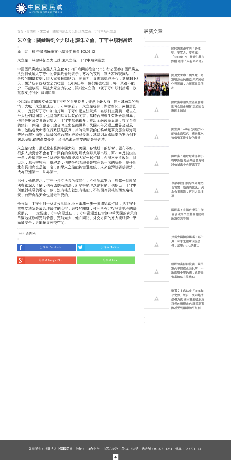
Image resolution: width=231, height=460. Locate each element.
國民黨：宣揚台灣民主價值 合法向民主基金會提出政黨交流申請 (187, 214)
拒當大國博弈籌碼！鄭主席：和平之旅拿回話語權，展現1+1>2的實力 (187, 241)
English (206, 23)
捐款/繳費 (143, 23)
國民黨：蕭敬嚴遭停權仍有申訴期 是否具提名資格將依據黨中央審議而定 (187, 160)
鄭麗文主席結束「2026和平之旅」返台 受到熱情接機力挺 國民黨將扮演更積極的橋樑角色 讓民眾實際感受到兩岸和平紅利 (187, 299)
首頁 (20, 31)
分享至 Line (97, 260)
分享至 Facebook (39, 247)
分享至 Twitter (98, 247)
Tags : (21, 233)
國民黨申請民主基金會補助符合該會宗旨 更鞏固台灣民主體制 (187, 106)
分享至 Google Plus (39, 260)
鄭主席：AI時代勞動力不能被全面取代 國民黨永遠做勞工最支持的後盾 (187, 134)
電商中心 (164, 23)
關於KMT (64, 23)
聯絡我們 (185, 23)
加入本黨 (122, 23)
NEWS (84, 23)
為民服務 (102, 23)
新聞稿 (31, 31)
